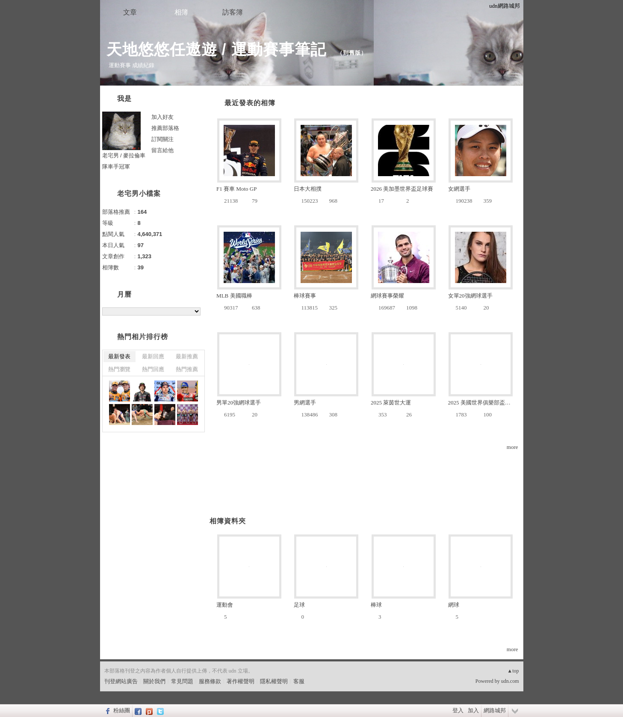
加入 (473, 710)
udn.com (510, 681)
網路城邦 (495, 710)
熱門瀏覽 (119, 369)
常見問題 (182, 681)
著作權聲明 (240, 681)
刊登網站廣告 (121, 681)
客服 (298, 681)
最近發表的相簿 (249, 102)
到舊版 (352, 53)
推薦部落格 (165, 128)
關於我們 (154, 681)
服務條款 (210, 681)
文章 (130, 12)
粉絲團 (121, 710)
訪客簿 (232, 12)
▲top (513, 671)
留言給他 (162, 150)
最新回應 (153, 356)
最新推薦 (187, 356)
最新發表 (119, 356)
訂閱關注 (162, 139)
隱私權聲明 (274, 681)
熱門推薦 (187, 369)
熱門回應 (153, 369)
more (512, 447)
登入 (458, 710)
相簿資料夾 (228, 521)
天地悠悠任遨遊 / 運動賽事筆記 (218, 49)
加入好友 (162, 117)
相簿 (181, 12)
